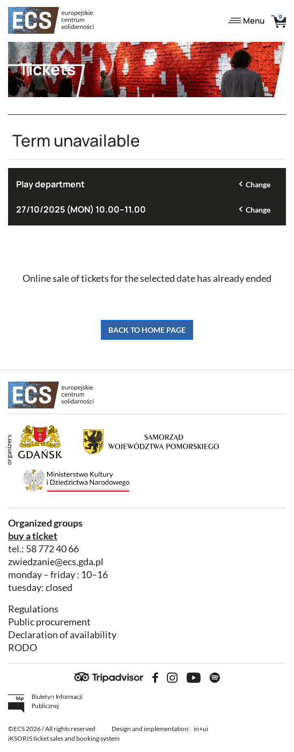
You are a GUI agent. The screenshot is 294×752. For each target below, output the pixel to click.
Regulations (33, 609)
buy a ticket (32, 536)
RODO (22, 647)
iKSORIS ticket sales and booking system (64, 738)
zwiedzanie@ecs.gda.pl (56, 561)
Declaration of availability (62, 634)
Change (258, 184)
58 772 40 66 (52, 548)
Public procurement (49, 621)
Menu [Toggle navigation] (246, 20)
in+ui (201, 729)
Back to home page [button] (147, 329)
